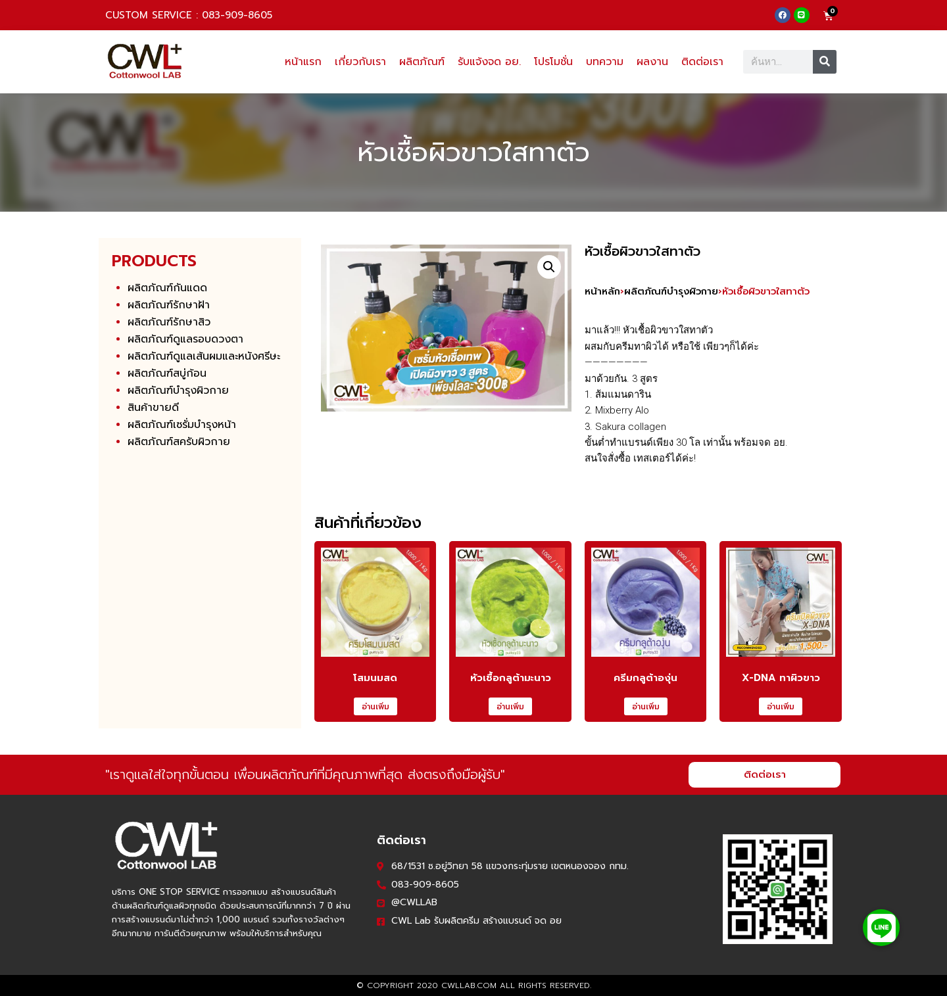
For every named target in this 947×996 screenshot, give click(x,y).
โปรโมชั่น (553, 62)
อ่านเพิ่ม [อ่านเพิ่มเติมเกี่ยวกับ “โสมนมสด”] (375, 707)
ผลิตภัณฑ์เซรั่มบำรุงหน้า (182, 425)
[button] (549, 267)
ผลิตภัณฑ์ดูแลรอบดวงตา (185, 339)
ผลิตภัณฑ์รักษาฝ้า (169, 305)
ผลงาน (652, 62)
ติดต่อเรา (702, 62)
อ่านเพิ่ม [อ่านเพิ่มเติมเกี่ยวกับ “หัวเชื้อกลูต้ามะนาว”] (510, 707)
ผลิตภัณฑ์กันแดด (167, 288)
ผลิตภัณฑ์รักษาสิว (169, 322)
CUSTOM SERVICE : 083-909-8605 (188, 15)
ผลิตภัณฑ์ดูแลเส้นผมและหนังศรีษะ (204, 356)
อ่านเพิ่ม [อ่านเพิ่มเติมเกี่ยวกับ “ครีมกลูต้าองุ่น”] (646, 707)
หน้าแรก (303, 62)
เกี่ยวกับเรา (360, 62)
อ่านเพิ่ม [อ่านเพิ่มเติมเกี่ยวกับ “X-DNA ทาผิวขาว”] (780, 707)
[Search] (825, 62)
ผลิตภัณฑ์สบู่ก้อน (167, 373)
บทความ (604, 62)
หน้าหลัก (602, 291)
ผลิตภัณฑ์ (422, 62)
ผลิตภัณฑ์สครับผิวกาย (179, 442)
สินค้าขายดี (153, 407)
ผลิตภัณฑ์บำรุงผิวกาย (178, 390)
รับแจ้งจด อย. (489, 62)
